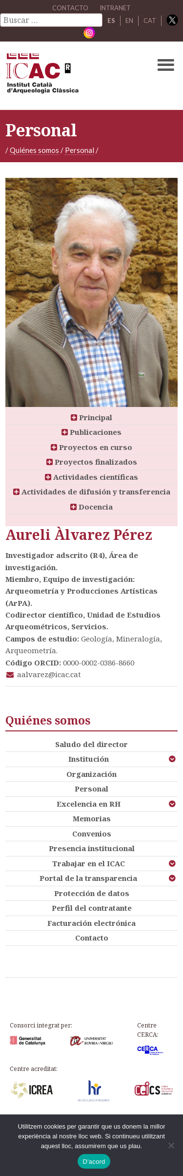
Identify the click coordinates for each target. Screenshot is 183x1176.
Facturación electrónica (91, 923)
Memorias (92, 818)
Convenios (91, 833)
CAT (149, 20)
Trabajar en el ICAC (88, 863)
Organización (91, 774)
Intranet (115, 8)
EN (129, 20)
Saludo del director (91, 744)
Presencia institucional (92, 848)
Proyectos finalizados (91, 462)
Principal (91, 417)
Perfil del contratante (92, 908)
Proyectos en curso (91, 447)
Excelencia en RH (89, 804)
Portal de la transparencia (88, 878)
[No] (171, 1145)
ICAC (73, 75)
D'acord (93, 1161)
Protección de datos (91, 893)
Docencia (91, 507)
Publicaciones (91, 432)
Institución (88, 759)
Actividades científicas (91, 477)
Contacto (91, 937)
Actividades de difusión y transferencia (91, 491)
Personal (79, 150)
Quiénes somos (34, 150)
